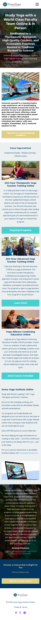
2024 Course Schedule (20, 376)
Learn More (20, 303)
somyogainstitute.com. (28, 453)
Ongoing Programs (20, 230)
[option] (20, 522)
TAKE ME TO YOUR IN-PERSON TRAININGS (20, 134)
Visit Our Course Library (20, 581)
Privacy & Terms (20, 607)
